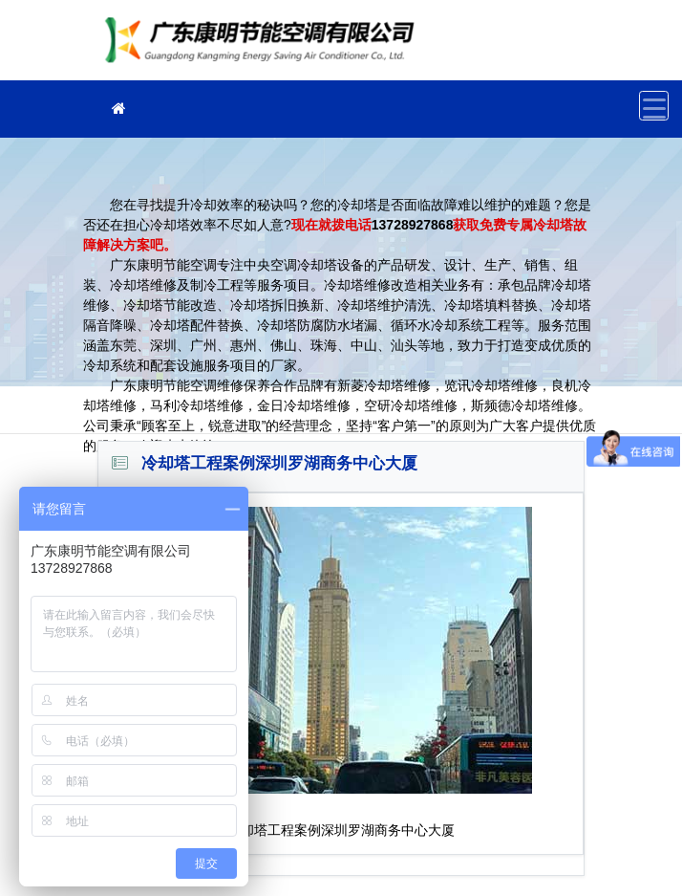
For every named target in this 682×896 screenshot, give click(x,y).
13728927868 (413, 224)
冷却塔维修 (264, 46)
